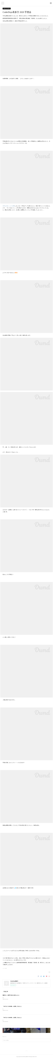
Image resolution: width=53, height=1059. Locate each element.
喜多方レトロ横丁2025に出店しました (11, 995)
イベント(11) (5, 968)
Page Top (26, 1051)
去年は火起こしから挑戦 (9, 205)
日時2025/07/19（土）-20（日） (9, 997)
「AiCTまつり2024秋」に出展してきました (12, 1017)
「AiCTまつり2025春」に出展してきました (12, 1006)
